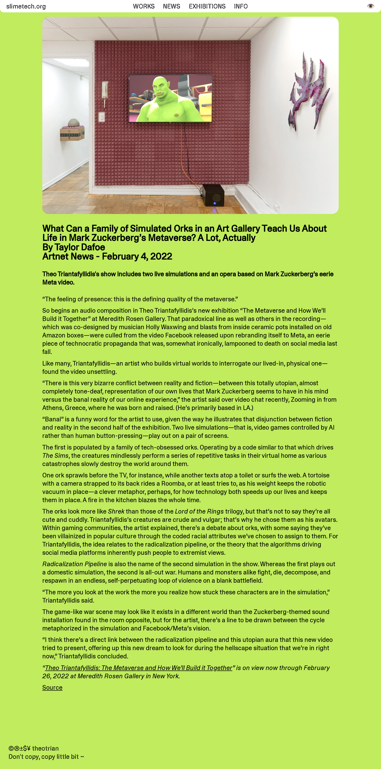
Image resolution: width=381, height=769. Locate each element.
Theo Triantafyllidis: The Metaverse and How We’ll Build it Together (138, 668)
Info (241, 6)
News (171, 6)
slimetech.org (25, 6)
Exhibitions (207, 6)
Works (144, 6)
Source (52, 687)
